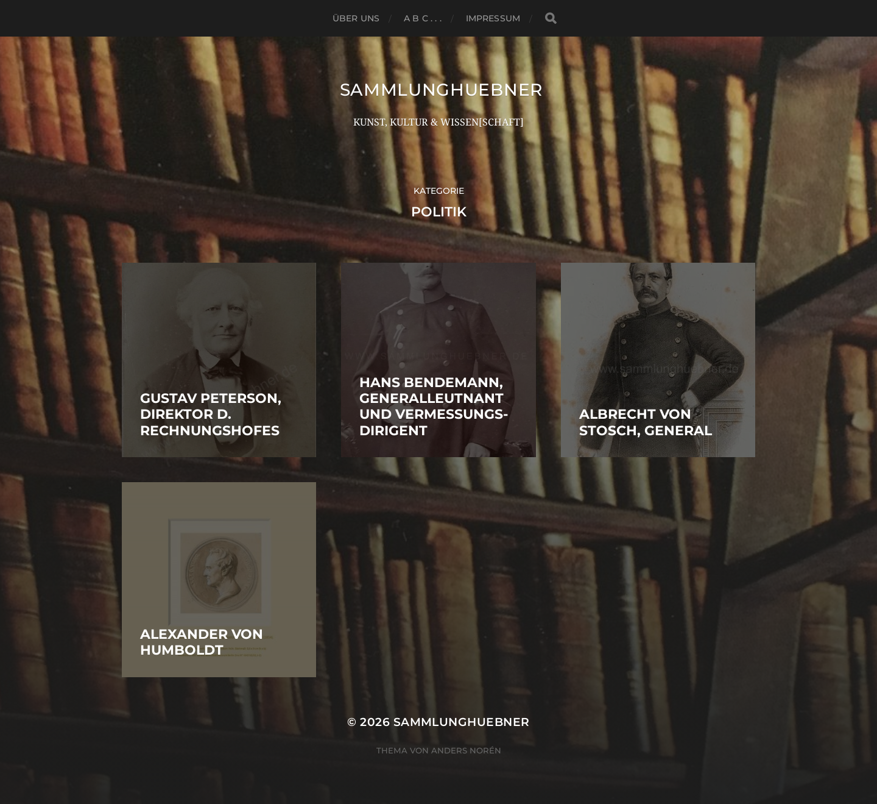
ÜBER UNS (356, 18)
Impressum (493, 18)
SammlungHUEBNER (441, 89)
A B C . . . (423, 18)
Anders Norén (466, 750)
